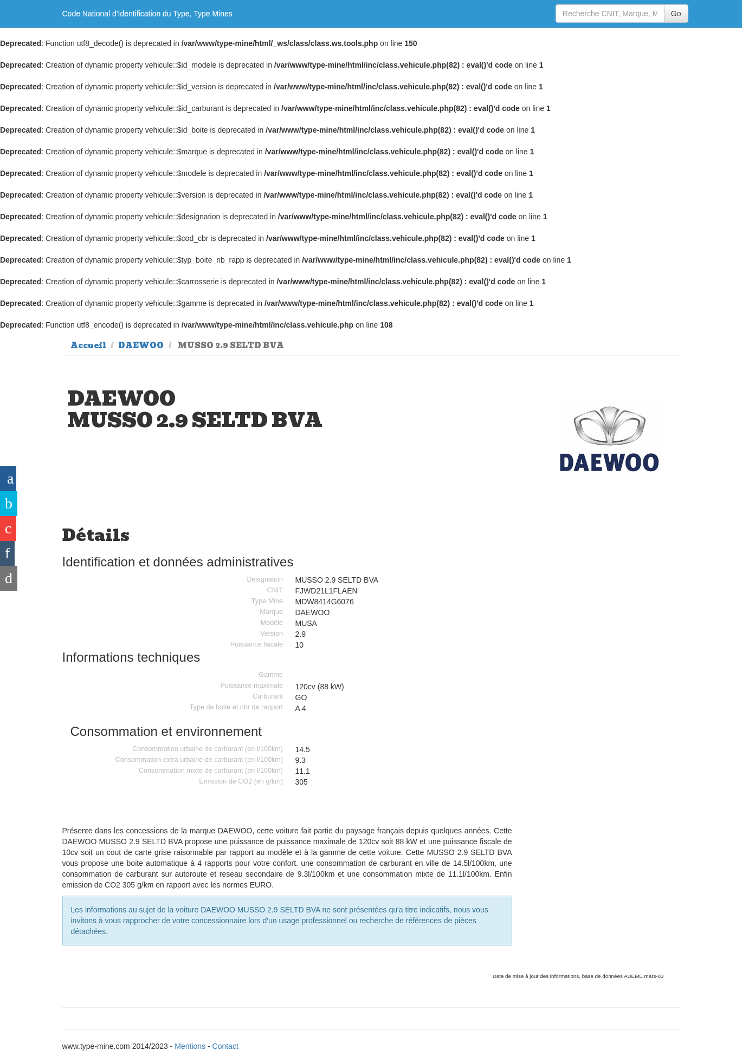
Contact (225, 1046)
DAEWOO (141, 345)
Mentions (190, 1046)
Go (676, 13)
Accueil (88, 345)
